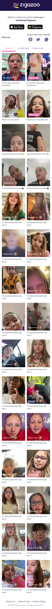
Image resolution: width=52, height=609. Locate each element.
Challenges (23, 48)
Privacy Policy (39, 601)
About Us (10, 601)
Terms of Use (24, 601)
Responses (38, 48)
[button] (46, 39)
